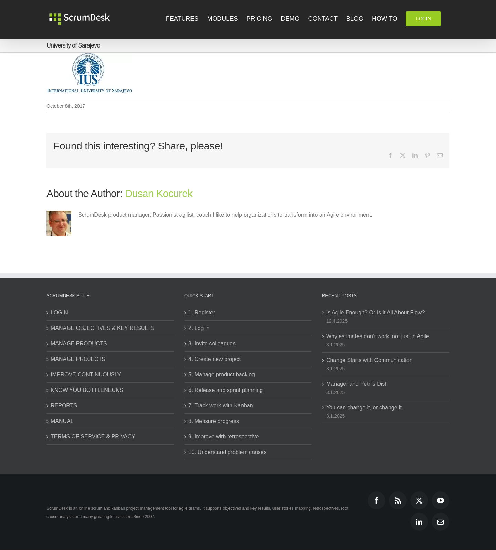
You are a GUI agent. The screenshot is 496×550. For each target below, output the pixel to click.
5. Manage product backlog (221, 374)
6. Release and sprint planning (225, 390)
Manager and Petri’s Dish (357, 384)
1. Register (201, 312)
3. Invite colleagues (212, 343)
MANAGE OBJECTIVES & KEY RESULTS (103, 328)
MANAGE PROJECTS (78, 359)
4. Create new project (214, 359)
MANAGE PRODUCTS (79, 343)
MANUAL (62, 421)
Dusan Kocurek (159, 193)
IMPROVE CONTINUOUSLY (86, 374)
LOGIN (59, 312)
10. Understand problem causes (227, 452)
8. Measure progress (213, 421)
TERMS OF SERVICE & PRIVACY (93, 436)
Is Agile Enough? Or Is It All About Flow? (375, 312)
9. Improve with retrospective (223, 436)
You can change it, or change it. (364, 408)
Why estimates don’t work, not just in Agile (377, 336)
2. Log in (198, 328)
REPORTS (64, 405)
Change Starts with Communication (369, 360)
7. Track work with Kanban (220, 405)
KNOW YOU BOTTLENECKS (87, 390)
